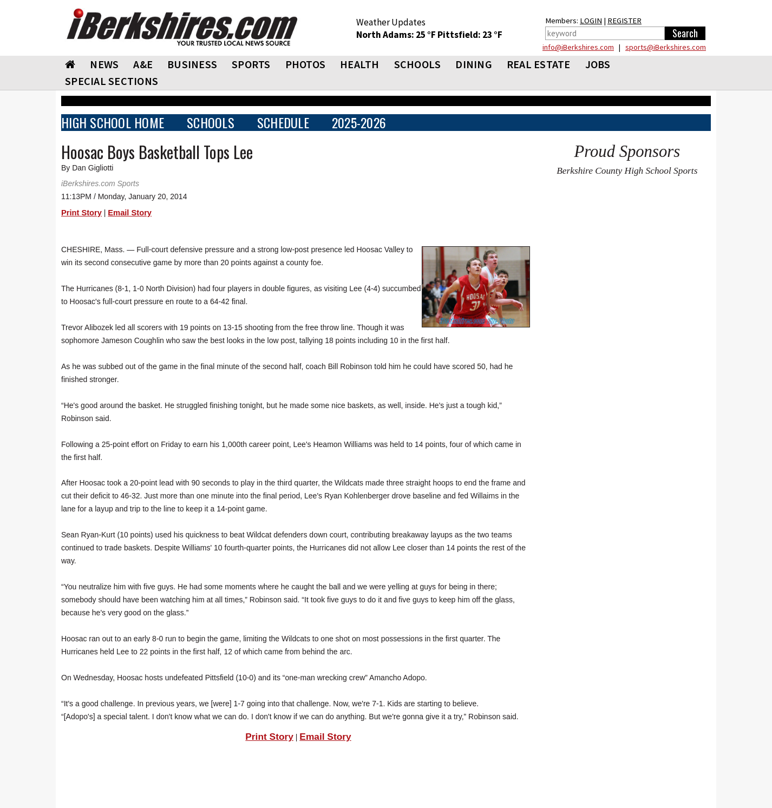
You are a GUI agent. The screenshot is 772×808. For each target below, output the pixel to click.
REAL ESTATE (539, 64)
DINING (473, 64)
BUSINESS (192, 64)
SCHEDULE (283, 122)
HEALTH (360, 64)
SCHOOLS (417, 64)
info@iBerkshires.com (578, 47)
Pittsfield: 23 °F (469, 35)
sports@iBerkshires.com (665, 47)
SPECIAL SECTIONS (111, 81)
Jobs (598, 64)
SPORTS (251, 64)
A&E (143, 64)
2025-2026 (359, 122)
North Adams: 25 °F (396, 35)
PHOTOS (305, 64)
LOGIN (591, 20)
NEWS (104, 64)
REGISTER (624, 20)
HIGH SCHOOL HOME (112, 122)
